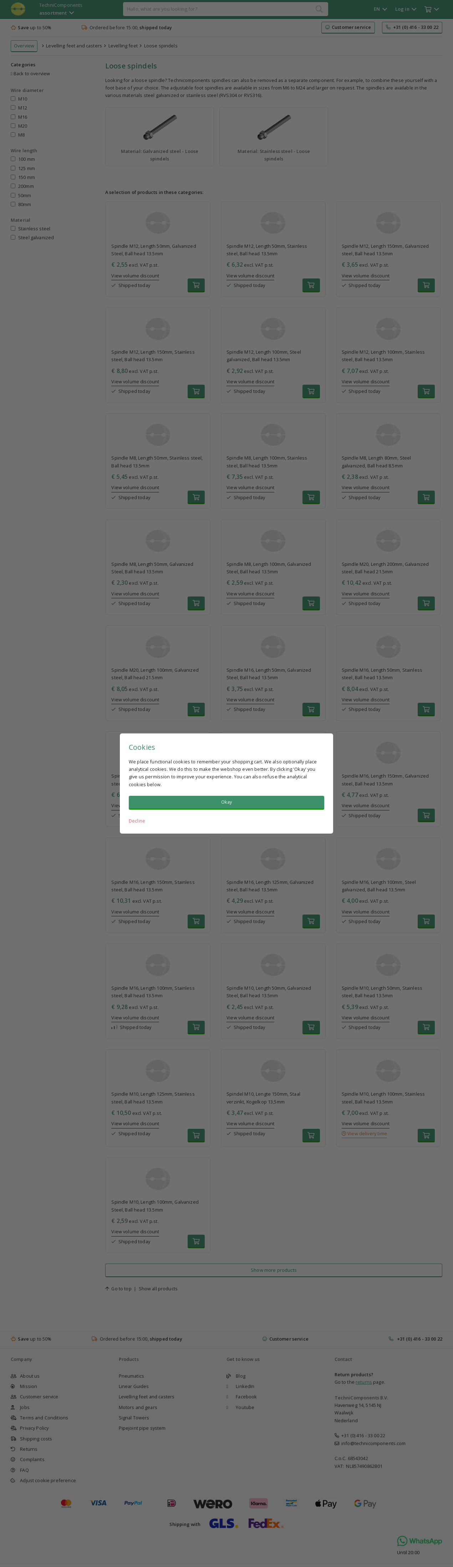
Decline (137, 821)
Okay (226, 802)
